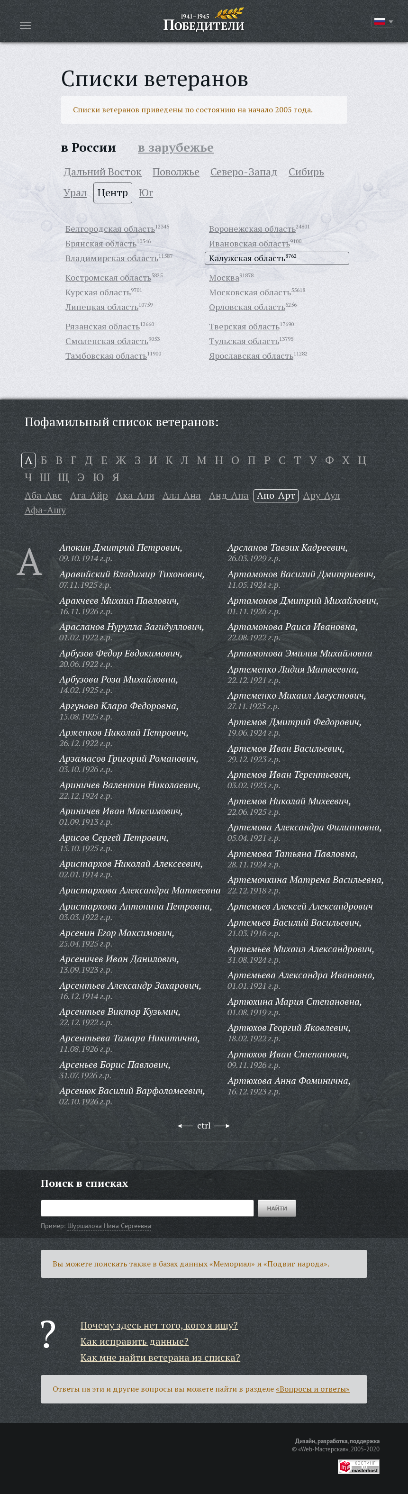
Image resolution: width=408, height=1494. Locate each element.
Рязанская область (102, 326)
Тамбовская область (106, 355)
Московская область (250, 292)
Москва (224, 277)
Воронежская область (252, 228)
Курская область (98, 292)
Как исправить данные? (135, 1341)
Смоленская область (106, 340)
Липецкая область (101, 306)
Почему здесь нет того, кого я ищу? (159, 1325)
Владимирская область (111, 258)
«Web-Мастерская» (323, 1449)
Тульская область (244, 340)
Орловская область (247, 306)
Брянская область (100, 243)
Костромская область (108, 277)
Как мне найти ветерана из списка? (160, 1357)
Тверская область (244, 326)
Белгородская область (110, 228)
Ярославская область (251, 355)
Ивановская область (249, 243)
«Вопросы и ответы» (313, 1389)
